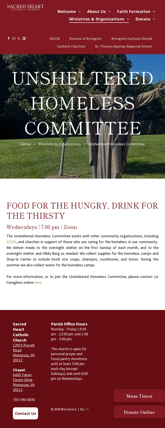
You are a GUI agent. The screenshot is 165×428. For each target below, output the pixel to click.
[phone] (19, 39)
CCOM (11, 241)
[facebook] (8, 39)
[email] (14, 39)
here (37, 282)
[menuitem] (69, 11)
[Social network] (24, 39)
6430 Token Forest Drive (22, 377)
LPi (86, 409)
